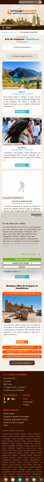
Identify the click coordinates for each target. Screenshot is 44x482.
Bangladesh (37, 439)
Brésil (13, 443)
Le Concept (7, 381)
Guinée (25, 460)
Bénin (4, 446)
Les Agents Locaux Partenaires (14, 390)
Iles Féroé (37, 465)
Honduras (27, 462)
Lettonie (39, 472)
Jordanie (37, 469)
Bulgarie (19, 443)
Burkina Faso (28, 443)
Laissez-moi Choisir (22, 263)
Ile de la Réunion (15, 465)
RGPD (6, 425)
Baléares (28, 439)
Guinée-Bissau (35, 460)
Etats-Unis (37, 455)
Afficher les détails (29, 254)
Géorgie (12, 462)
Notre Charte (8, 384)
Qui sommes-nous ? (10, 378)
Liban (5, 474)
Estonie (29, 455)
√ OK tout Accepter (22, 259)
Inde (3, 467)
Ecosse (26, 453)
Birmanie (17, 441)
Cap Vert (33, 446)
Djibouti (19, 453)
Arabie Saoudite (13, 436)
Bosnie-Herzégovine (34, 441)
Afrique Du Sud (8, 434)
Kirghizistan (20, 472)
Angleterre (37, 434)
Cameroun (19, 446)
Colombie (11, 448)
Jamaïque (22, 469)
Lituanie (12, 474)
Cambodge (11, 446)
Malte (32, 476)
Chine (4, 448)
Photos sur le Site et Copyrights (14, 422)
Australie (38, 436)
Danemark (12, 453)
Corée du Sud (31, 448)
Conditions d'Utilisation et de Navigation (16, 416)
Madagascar (36, 474)
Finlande (12, 457)
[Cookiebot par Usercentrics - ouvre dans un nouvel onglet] (31, 215)
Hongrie (35, 462)
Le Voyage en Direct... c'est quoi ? (15, 387)
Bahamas (21, 439)
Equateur (15, 455)
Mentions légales (9, 414)
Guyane (5, 462)
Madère (4, 476)
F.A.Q (25, 399)
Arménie (31, 436)
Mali (26, 476)
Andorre (29, 434)
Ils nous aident (28, 402)
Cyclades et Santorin (30, 450)
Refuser (22, 267)
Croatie (9, 450)
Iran (15, 467)
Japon (30, 469)
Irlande (20, 467)
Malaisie (12, 476)
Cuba (20, 450)
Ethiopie (5, 457)
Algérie (23, 434)
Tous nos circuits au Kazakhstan (22, 363)
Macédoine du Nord (23, 474)
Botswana (5, 443)
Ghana (32, 457)
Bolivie (24, 441)
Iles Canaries (27, 465)
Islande (26, 467)
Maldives (20, 476)
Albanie (17, 434)
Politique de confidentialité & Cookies (16, 419)
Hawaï (19, 462)
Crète (15, 450)
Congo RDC (20, 448)
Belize (4, 441)
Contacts (26, 405)
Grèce (38, 457)
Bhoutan (10, 441)
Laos (33, 472)
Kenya (13, 472)
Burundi (37, 443)
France (19, 457)
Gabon (26, 457)
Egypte (32, 453)
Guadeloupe (6, 460)
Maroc (38, 476)
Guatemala (16, 460)
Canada (26, 446)
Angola (4, 436)
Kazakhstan (6, 472)
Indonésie (10, 467)
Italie (14, 469)
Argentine (23, 436)
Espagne (23, 455)
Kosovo (28, 472)
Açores (14, 439)
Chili (39, 446)
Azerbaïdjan (6, 439)
